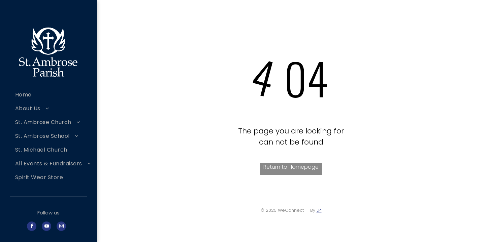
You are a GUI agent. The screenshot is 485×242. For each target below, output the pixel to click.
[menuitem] (53, 95)
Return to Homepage (291, 167)
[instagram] (61, 227)
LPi (319, 210)
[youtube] (46, 227)
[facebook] (31, 227)
